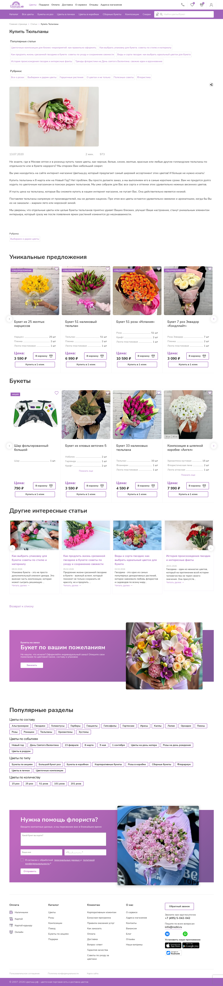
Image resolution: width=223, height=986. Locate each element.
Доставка (67, 4)
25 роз (29, 783)
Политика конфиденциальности (63, 974)
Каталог (13, 14)
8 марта (89, 745)
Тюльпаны (46, 732)
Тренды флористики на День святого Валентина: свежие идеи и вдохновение (118, 61)
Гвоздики (40, 726)
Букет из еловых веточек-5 (86, 446)
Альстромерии (20, 726)
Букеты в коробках (78, 764)
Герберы (75, 726)
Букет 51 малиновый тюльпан (81, 324)
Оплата (55, 4)
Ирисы (144, 726)
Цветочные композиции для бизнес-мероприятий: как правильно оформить (53, 47)
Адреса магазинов (111, 4)
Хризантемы (65, 732)
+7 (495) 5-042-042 (177, 918)
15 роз (15, 783)
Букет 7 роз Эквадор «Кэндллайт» (183, 324)
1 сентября (118, 745)
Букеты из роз (45, 14)
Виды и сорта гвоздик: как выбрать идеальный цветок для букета (154, 54)
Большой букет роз (50, 764)
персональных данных (67, 860)
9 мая (103, 745)
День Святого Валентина (44, 745)
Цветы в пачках (66, 14)
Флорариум (184, 764)
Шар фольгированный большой (31, 448)
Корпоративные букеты (108, 764)
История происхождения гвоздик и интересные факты (41, 61)
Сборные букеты (112, 14)
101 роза (59, 783)
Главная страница (18, 24)
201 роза (76, 783)
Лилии (171, 726)
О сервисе (81, 4)
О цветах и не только (98, 77)
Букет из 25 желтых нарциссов (29, 324)
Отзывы (93, 4)
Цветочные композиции (49, 770)
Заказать (32, 665)
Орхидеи (186, 726)
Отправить (30, 871)
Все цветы (28, 14)
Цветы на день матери (144, 745)
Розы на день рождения (177, 745)
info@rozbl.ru (173, 927)
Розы (15, 732)
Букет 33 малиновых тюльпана (132, 448)
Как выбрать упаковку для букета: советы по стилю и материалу (135, 47)
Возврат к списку (21, 606)
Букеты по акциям (22, 764)
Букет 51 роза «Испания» (135, 322)
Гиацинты (92, 726)
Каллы (157, 726)
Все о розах (17, 77)
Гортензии (128, 726)
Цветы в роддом (21, 751)
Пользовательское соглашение (24, 974)
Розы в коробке (137, 764)
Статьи (34, 24)
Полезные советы (124, 77)
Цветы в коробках (89, 14)
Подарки (44, 4)
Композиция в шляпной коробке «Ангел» (185, 448)
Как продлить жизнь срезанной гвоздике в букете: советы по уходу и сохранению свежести (62, 54)
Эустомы (84, 732)
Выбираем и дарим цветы (42, 77)
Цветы (32, 4)
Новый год (18, 745)
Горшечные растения (71, 77)
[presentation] (12, 548)
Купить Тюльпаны (49, 24)
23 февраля (72, 745)
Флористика (144, 77)
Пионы (201, 726)
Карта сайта (92, 974)
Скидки (147, 14)
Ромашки (29, 732)
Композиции (132, 14)
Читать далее (21, 585)
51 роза (43, 783)
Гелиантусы (58, 726)
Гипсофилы (110, 726)
